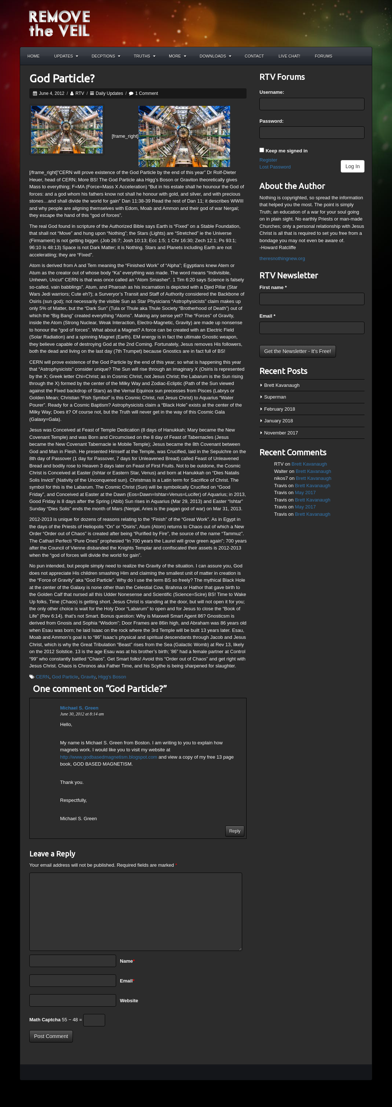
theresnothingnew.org (282, 258)
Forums (324, 56)
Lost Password (275, 167)
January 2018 (278, 420)
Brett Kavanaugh (282, 385)
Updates (66, 56)
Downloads (215, 56)
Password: (271, 121)
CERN (42, 677)
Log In (352, 166)
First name (272, 287)
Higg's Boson (112, 677)
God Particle (65, 677)
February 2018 (279, 409)
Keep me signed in (287, 150)
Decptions (106, 56)
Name (127, 961)
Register (268, 160)
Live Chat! (289, 56)
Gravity (88, 677)
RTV (79, 93)
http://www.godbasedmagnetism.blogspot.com (108, 757)
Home (33, 56)
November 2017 (281, 433)
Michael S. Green (79, 708)
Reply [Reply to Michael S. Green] (235, 831)
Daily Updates (109, 93)
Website (129, 1000)
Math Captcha (44, 1019)
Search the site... (363, 56)
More (177, 56)
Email (127, 981)
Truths (144, 56)
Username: (271, 92)
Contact (254, 56)
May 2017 (305, 492)
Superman (275, 397)
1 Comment (146, 93)
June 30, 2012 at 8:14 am (82, 714)
